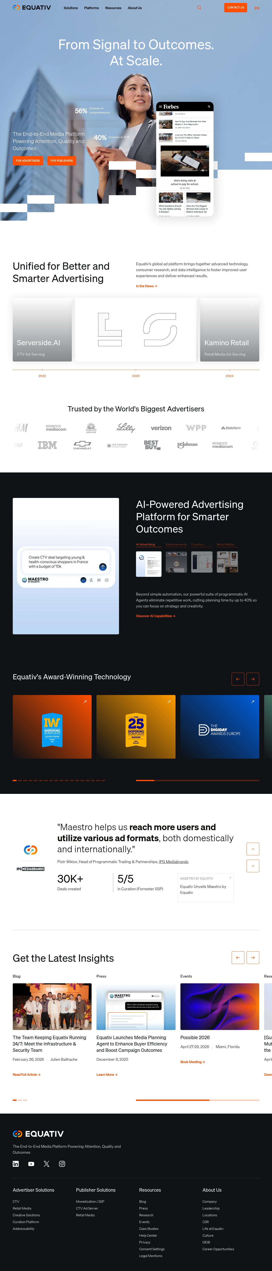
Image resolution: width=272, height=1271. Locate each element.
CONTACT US (235, 8)
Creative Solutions (26, 1215)
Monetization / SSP (90, 1201)
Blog (142, 1201)
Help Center (148, 1235)
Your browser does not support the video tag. (185, 159)
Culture (208, 1235)
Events (144, 1222)
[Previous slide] (252, 849)
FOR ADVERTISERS (28, 161)
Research (146, 1215)
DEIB (206, 1242)
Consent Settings (152, 1249)
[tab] (149, 561)
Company (210, 1201)
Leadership (211, 1208)
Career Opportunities (218, 1249)
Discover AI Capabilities (156, 616)
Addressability (23, 1228)
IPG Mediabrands (173, 862)
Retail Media (22, 1208)
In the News (146, 286)
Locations (210, 1215)
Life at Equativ (213, 1228)
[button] (71, 8)
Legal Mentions (150, 1255)
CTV (16, 1201)
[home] (32, 7)
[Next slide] (252, 866)
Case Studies (149, 1228)
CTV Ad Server (87, 1208)
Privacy (144, 1242)
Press (143, 1208)
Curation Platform (26, 1222)
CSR (206, 1222)
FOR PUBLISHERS (62, 161)
